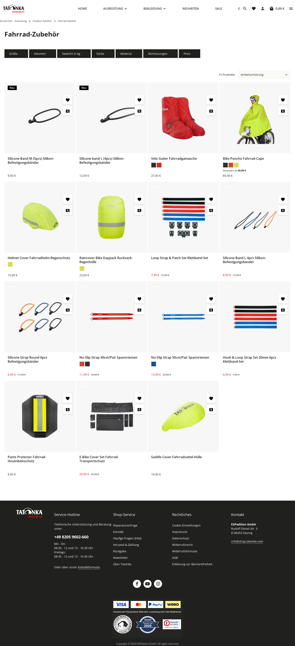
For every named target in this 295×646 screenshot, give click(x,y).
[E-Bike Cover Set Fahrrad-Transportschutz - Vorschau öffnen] (139, 410)
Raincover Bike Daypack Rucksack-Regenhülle (106, 261)
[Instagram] (158, 585)
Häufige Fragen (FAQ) (127, 539)
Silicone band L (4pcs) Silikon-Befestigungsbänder (101, 162)
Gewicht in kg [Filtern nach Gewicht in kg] (74, 55)
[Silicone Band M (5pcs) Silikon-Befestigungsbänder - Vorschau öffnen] (67, 112)
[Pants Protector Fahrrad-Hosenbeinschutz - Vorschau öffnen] (67, 410)
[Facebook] (137, 585)
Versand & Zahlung (126, 546)
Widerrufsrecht (182, 546)
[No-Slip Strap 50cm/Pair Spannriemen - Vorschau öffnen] (211, 311)
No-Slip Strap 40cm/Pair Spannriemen (108, 359)
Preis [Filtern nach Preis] (189, 55)
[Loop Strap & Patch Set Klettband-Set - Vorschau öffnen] (211, 211)
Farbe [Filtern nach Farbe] (103, 55)
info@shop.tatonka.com (247, 542)
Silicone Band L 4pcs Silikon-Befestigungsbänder (244, 261)
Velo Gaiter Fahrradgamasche (174, 160)
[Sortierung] (264, 75)
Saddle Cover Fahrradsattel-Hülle (176, 458)
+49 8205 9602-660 (71, 538)
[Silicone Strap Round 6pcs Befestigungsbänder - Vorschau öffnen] (67, 311)
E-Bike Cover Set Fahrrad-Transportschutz (99, 460)
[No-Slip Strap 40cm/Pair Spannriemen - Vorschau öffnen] (139, 311)
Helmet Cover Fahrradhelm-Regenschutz (39, 259)
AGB (175, 559)
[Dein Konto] (263, 9)
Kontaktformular (89, 568)
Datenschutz (180, 539)
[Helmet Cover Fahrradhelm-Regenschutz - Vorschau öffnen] (67, 211)
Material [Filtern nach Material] (128, 55)
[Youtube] (147, 585)
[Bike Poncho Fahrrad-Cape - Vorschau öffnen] (282, 112)
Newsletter (120, 559)
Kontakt (118, 533)
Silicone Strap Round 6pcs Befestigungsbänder (27, 361)
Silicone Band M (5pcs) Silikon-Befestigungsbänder (31, 162)
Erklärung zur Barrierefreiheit (192, 565)
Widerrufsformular (185, 552)
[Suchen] (245, 9)
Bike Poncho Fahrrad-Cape (243, 160)
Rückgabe (119, 552)
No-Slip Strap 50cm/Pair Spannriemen (180, 359)
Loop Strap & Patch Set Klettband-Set (179, 259)
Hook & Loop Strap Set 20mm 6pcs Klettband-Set (249, 361)
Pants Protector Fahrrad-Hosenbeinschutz (27, 460)
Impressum (180, 533)
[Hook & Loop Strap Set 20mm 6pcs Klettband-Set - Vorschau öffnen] (282, 311)
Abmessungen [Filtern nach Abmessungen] (160, 55)
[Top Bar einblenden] (291, 9)
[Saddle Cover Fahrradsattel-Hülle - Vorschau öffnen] (211, 410)
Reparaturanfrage (125, 526)
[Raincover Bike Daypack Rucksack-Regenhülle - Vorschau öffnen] (139, 211)
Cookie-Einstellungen (186, 526)
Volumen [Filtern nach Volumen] (43, 55)
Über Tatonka (122, 565)
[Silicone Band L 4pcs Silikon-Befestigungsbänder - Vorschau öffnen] (282, 211)
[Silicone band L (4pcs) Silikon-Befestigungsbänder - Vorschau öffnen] (139, 112)
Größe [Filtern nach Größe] (16, 55)
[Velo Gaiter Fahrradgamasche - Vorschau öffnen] (211, 112)
